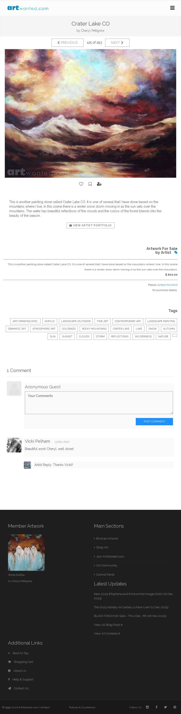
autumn (169, 328)
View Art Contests (107, 633)
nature (163, 336)
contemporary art (128, 321)
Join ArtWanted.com (110, 556)
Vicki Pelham (37, 441)
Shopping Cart (20, 662)
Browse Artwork (107, 538)
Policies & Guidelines (82, 707)
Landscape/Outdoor (75, 321)
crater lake (121, 328)
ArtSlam (45, 707)
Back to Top (18, 653)
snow (153, 328)
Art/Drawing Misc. (25, 321)
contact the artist (167, 284)
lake (139, 328)
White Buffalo (16, 574)
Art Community (106, 565)
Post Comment (154, 421)
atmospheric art (44, 328)
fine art (102, 321)
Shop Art (102, 547)
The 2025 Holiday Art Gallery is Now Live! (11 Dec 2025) (131, 607)
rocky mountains (94, 328)
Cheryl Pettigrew (92, 30)
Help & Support (20, 679)
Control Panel (105, 574)
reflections (119, 336)
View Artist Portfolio (90, 225)
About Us (17, 670)
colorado (69, 328)
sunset (67, 336)
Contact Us (18, 688)
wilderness (143, 336)
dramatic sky (17, 328)
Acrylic (50, 321)
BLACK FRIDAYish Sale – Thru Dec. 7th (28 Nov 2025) (130, 616)
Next (117, 43)
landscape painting (161, 321)
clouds (84, 336)
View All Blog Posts (108, 625)
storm (100, 336)
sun (53, 336)
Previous (67, 43)
